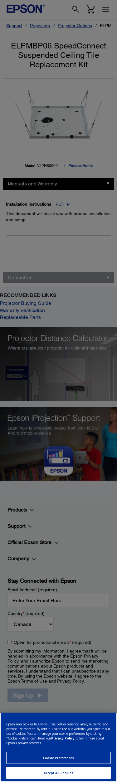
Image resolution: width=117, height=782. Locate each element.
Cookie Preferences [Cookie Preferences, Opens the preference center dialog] (58, 758)
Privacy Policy (63, 738)
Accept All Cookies (59, 773)
